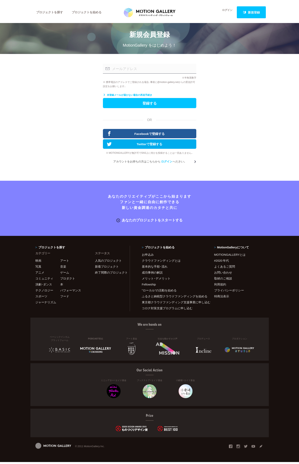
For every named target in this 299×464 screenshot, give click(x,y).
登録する (149, 105)
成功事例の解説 (152, 274)
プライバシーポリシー (229, 292)
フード (64, 298)
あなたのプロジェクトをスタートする (149, 222)
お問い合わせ (223, 274)
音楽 (63, 268)
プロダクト (67, 280)
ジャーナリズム (45, 304)
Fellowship (149, 286)
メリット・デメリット (156, 280)
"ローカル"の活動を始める (159, 292)
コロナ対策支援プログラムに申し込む (167, 310)
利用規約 (220, 286)
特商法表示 (221, 298)
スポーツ (41, 298)
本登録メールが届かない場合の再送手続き (127, 96)
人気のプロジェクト (108, 262)
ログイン (225, 12)
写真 (38, 268)
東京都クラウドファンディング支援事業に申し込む (173, 304)
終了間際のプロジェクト (110, 274)
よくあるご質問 (224, 268)
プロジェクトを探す (49, 12)
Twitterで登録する (135, 146)
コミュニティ (44, 280)
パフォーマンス (70, 292)
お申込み (148, 256)
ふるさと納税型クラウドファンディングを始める (173, 298)
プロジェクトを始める (87, 12)
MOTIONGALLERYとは (230, 256)
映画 (38, 262)
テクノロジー (44, 292)
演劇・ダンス (43, 286)
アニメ (39, 274)
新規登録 (251, 12)
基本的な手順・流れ (154, 268)
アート (64, 262)
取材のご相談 (223, 280)
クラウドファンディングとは (161, 262)
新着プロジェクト (107, 268)
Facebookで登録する (136, 136)
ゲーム (64, 274)
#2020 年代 (221, 262)
